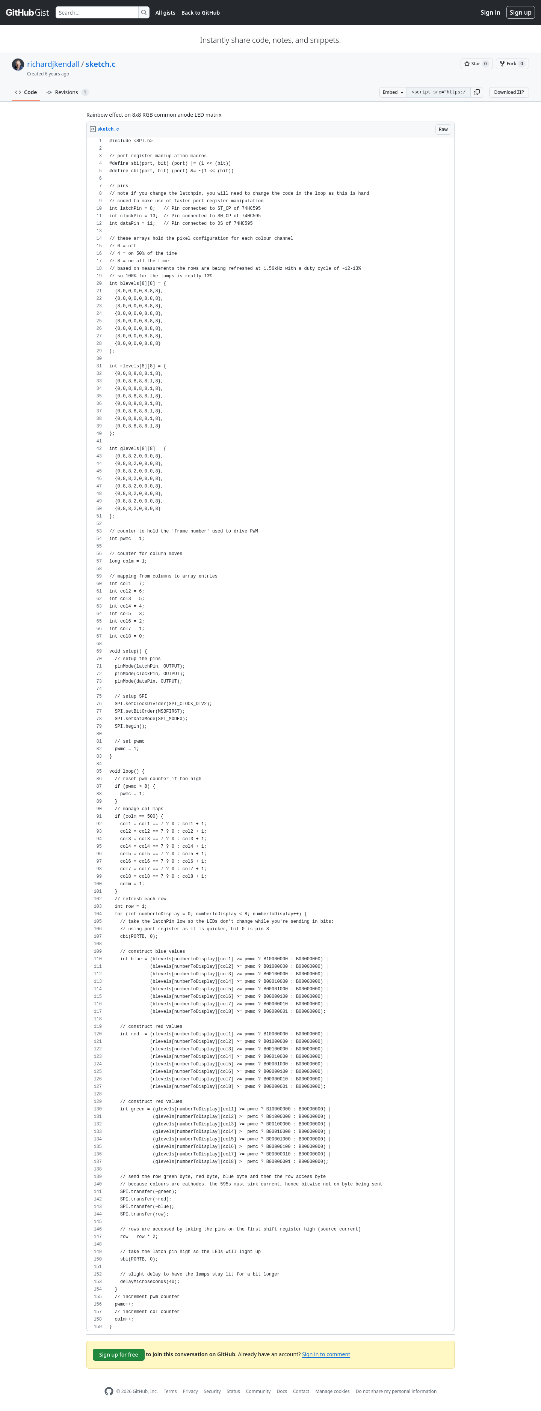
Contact (301, 1391)
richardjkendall (53, 64)
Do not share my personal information (396, 1391)
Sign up (521, 12)
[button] (476, 92)
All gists (165, 12)
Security (212, 1391)
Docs (282, 1391)
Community (258, 1391)
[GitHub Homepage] (108, 1391)
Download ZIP (509, 92)
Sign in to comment (326, 1354)
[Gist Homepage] (28, 12)
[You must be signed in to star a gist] (477, 64)
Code (26, 92)
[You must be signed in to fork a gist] (512, 64)
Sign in (490, 12)
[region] (270, 734)
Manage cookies (332, 1391)
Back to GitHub (200, 12)
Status (233, 1391)
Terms (170, 1391)
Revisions (67, 92)
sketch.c (101, 64)
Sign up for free (118, 1354)
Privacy (190, 1391)
